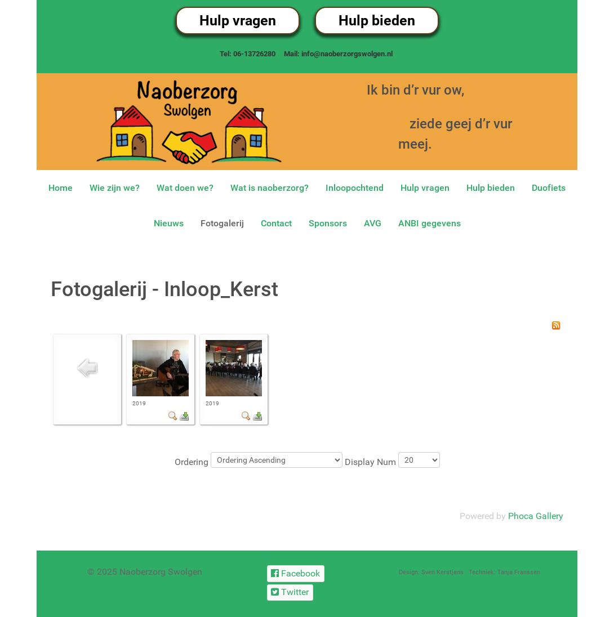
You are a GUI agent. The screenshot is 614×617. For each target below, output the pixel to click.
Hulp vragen (237, 20)
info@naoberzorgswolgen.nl (347, 54)
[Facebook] (295, 573)
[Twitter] (290, 592)
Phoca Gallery (535, 516)
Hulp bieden (377, 20)
